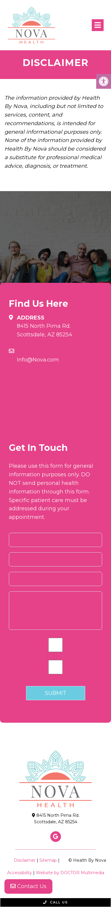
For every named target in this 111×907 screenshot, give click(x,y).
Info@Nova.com (38, 359)
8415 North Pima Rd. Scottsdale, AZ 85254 (44, 330)
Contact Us (28, 886)
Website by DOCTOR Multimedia (70, 872)
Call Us (55, 902)
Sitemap (48, 860)
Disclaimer (25, 860)
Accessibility (19, 872)
